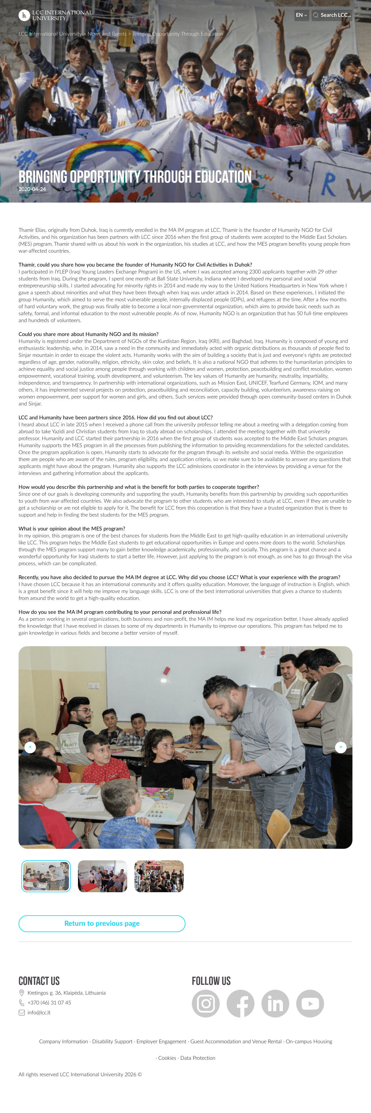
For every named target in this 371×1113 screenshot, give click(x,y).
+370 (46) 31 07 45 (49, 1003)
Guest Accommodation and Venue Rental (236, 1041)
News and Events (107, 34)
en (302, 15)
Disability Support (112, 1041)
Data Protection (197, 1058)
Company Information (63, 1041)
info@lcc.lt (39, 1012)
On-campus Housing (309, 1041)
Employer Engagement (161, 1041)
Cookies (167, 1058)
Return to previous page (102, 923)
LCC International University (50, 34)
